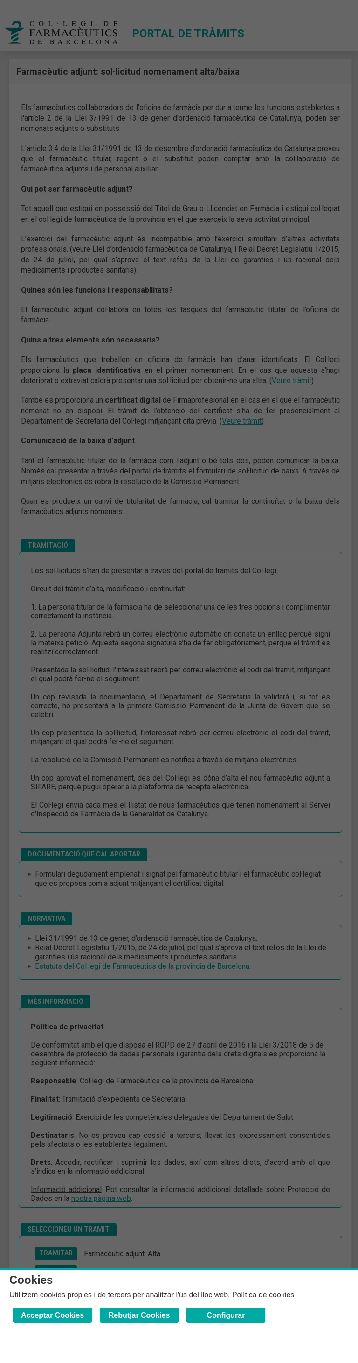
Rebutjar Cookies (139, 1315)
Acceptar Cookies (52, 1315)
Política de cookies (263, 1295)
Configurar (226, 1315)
